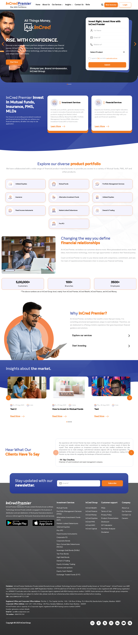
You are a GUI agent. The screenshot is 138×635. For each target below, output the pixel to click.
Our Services (127, 511)
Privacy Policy (106, 515)
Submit (107, 65)
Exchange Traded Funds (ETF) (68, 575)
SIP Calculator (106, 525)
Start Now (14, 62)
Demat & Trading (63, 561)
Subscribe (112, 483)
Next (129, 397)
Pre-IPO (60, 530)
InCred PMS (90, 522)
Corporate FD (62, 537)
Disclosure (105, 522)
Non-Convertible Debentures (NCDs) (68, 545)
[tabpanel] (27, 398)
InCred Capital (91, 529)
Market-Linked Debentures (67, 523)
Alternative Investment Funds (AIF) (68, 519)
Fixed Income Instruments (67, 534)
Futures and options (65, 568)
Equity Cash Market (64, 571)
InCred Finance (91, 511)
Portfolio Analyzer (108, 529)
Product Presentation (109, 518)
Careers (125, 518)
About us (125, 508)
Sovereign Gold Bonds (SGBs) (68, 550)
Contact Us (126, 515)
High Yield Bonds (63, 557)
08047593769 (19, 614)
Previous (8, 397)
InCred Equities (91, 518)
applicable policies (111, 58)
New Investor (111, 5)
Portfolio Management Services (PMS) (69, 512)
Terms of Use (106, 511)
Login (125, 5)
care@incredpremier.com (20, 612)
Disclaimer (105, 532)
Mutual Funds (62, 508)
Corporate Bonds (63, 541)
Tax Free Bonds (63, 554)
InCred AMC (90, 525)
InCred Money (91, 515)
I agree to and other (104, 58)
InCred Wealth (91, 508)
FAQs (103, 508)
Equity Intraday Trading (66, 564)
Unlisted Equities (63, 527)
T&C (98, 58)
